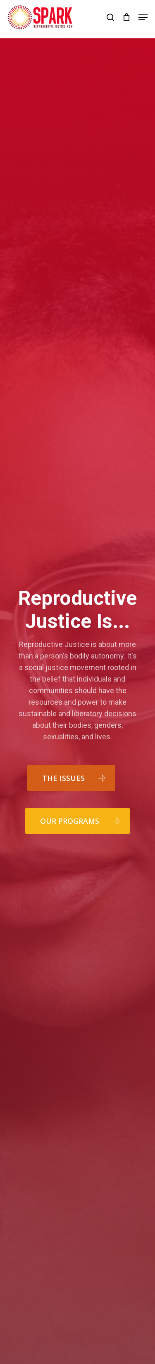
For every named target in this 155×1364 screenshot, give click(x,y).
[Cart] (126, 17)
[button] (143, 17)
